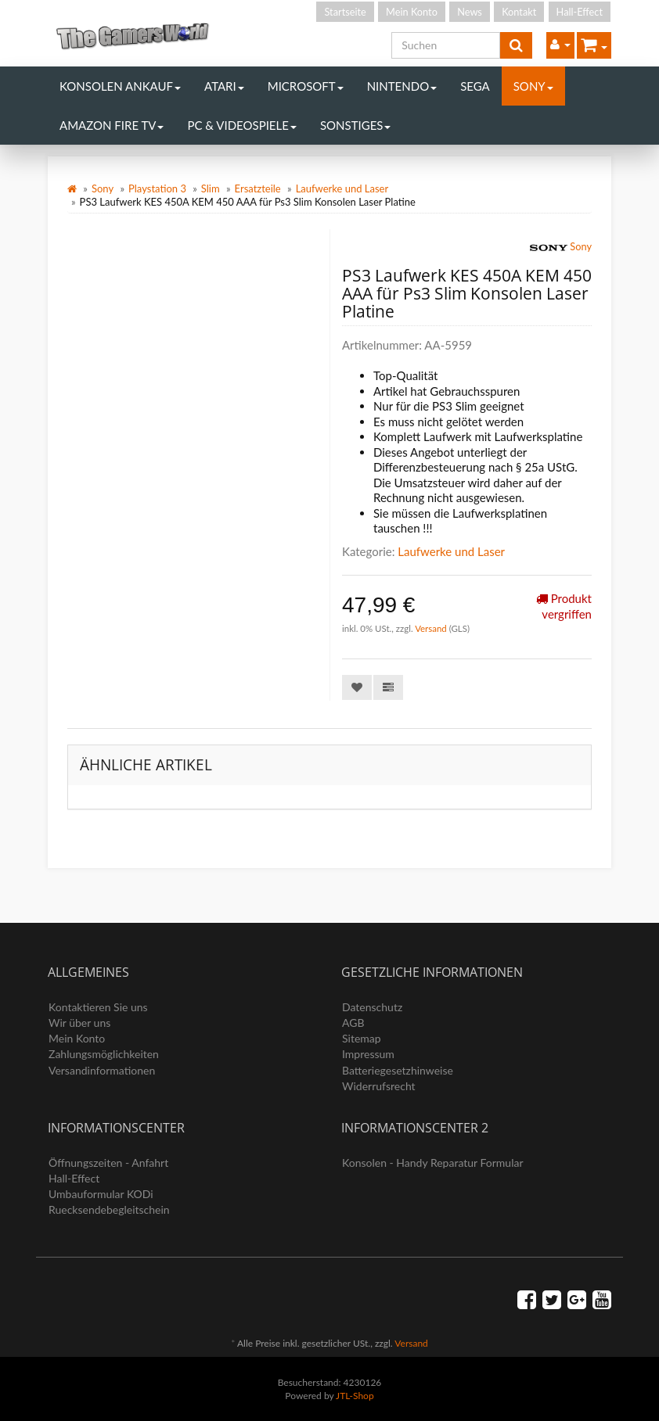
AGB (353, 1022)
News (469, 11)
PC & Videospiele (241, 125)
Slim (210, 188)
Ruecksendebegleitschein (109, 1209)
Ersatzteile (258, 188)
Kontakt (519, 11)
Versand (432, 628)
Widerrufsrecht (379, 1086)
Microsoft (306, 86)
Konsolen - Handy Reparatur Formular (433, 1162)
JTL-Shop (355, 1395)
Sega (475, 86)
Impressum (368, 1053)
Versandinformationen (102, 1070)
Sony (533, 86)
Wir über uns (79, 1022)
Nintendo (402, 86)
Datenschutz (372, 1007)
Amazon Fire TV (111, 125)
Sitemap (361, 1038)
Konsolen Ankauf (120, 86)
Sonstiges (355, 125)
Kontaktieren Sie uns (98, 1007)
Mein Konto (412, 11)
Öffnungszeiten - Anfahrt (108, 1162)
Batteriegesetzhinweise (397, 1070)
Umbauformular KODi (101, 1193)
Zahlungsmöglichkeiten (104, 1053)
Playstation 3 (157, 188)
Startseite (345, 11)
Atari (224, 86)
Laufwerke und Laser (342, 188)
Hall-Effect (579, 11)
